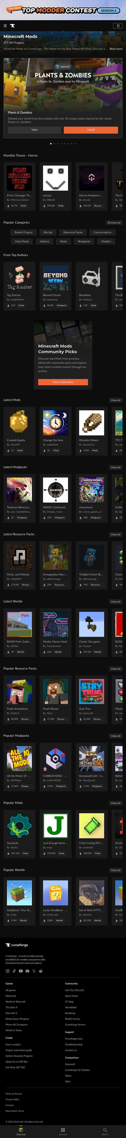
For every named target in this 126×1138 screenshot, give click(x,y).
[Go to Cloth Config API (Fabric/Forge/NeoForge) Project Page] (92, 834)
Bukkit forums (72, 1019)
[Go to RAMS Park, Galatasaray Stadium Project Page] (19, 632)
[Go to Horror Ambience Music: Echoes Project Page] (92, 186)
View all (115, 400)
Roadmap (70, 1013)
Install (91, 129)
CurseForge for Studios (77, 1070)
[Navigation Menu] (5, 25)
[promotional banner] (63, 10)
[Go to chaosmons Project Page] (92, 498)
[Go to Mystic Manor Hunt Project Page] (56, 632)
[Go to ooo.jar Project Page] (56, 186)
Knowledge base (73, 1039)
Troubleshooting (73, 1044)
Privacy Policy (12, 1100)
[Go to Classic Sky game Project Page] (92, 632)
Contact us (71, 1050)
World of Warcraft (15, 1002)
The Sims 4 (11, 1007)
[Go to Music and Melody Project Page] (19, 565)
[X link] (34, 971)
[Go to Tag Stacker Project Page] (19, 286)
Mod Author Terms (15, 1111)
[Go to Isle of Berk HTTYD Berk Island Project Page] (92, 901)
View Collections (63, 382)
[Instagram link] (8, 971)
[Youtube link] (21, 971)
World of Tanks (14, 1030)
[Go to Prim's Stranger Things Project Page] (19, 186)
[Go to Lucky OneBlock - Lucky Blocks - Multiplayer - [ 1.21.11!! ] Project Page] (56, 901)
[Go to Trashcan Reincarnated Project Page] (19, 498)
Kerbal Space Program (17, 1019)
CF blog (69, 1002)
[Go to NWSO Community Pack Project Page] (56, 498)
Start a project (13, 1044)
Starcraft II (11, 1013)
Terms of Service (14, 1094)
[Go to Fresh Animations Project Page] (19, 699)
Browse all (114, 222)
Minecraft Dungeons (17, 1025)
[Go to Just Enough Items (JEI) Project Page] (56, 834)
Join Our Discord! (74, 990)
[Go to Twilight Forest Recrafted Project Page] (92, 565)
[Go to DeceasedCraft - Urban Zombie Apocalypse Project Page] (92, 767)
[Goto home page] (12, 26)
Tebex (68, 1076)
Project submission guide (19, 1050)
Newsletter (71, 1007)
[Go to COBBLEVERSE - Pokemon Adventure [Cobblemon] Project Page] (56, 767)
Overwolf (70, 1064)
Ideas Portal (71, 996)
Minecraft (11, 996)
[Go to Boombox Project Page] (92, 286)
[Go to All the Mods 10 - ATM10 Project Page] (19, 767)
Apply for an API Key (17, 1062)
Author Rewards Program (19, 1056)
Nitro (68, 1081)
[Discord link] (27, 971)
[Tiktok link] (14, 971)
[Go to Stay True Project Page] (92, 699)
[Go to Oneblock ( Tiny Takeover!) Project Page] (19, 901)
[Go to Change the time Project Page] (56, 431)
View (34, 129)
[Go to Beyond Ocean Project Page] (56, 286)
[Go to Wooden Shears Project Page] (92, 431)
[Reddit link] (41, 971)
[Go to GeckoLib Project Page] (19, 834)
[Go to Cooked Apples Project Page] (19, 431)
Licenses (10, 1105)
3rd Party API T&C (15, 1067)
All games (11, 990)
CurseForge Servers (75, 1025)
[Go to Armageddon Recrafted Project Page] (56, 565)
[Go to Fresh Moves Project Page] (56, 699)
